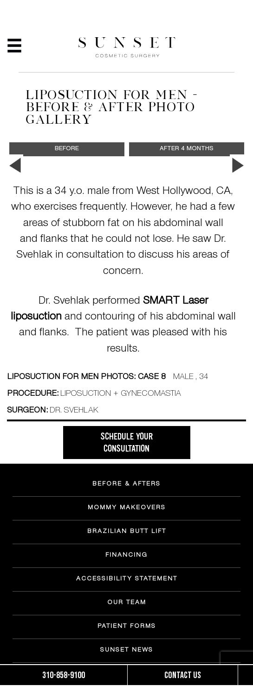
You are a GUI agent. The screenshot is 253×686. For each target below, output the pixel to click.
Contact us (182, 675)
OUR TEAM (126, 603)
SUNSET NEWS (126, 650)
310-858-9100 (63, 675)
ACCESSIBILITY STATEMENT (126, 579)
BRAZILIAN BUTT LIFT (126, 532)
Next (238, 165)
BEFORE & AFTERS (126, 484)
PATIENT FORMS (126, 627)
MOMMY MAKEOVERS (127, 508)
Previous (15, 165)
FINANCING (126, 556)
